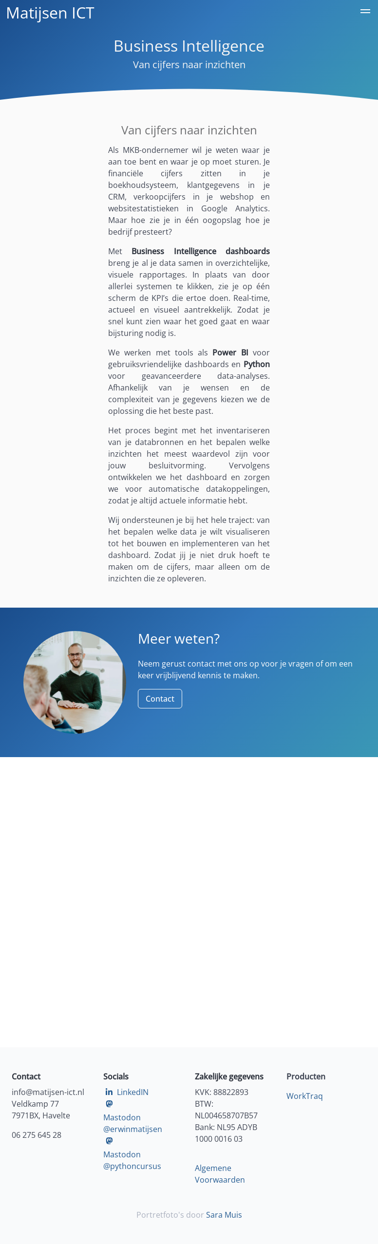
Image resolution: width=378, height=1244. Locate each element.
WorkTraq (304, 1096)
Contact (160, 698)
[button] (365, 12)
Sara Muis (224, 1214)
